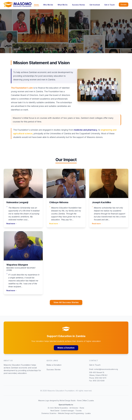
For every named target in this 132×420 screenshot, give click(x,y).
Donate (123, 4)
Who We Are (48, 5)
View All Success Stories (66, 302)
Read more (11, 224)
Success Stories (78, 5)
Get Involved (95, 5)
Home (36, 5)
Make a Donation (66, 348)
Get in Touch (109, 5)
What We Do (62, 5)
